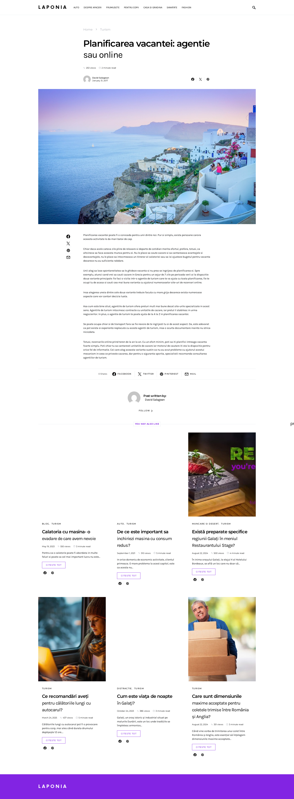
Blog (45, 523)
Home (88, 29)
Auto (120, 523)
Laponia (53, 7)
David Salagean (100, 77)
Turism (105, 29)
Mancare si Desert (205, 523)
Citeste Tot (54, 565)
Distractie (124, 688)
